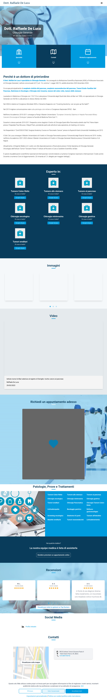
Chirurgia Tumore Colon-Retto (95, 504)
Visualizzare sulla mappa (31, 662)
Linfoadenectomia (93, 520)
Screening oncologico (55, 516)
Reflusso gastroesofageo (92, 510)
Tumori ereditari (53, 503)
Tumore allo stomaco (74, 495)
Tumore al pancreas (94, 495)
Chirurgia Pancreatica (75, 503)
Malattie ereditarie (54, 520)
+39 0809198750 (65, 656)
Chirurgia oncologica (55, 499)
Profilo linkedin (31, 627)
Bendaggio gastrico (74, 509)
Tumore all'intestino (94, 516)
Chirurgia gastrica (93, 499)
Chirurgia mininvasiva (75, 499)
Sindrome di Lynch (73, 516)
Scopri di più (20, 198)
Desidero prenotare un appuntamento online (54, 555)
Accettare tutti (77, 691)
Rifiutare (30, 691)
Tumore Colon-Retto (54, 495)
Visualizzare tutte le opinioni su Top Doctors (54, 607)
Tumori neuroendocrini (75, 520)
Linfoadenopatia (53, 509)
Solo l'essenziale (53, 691)
